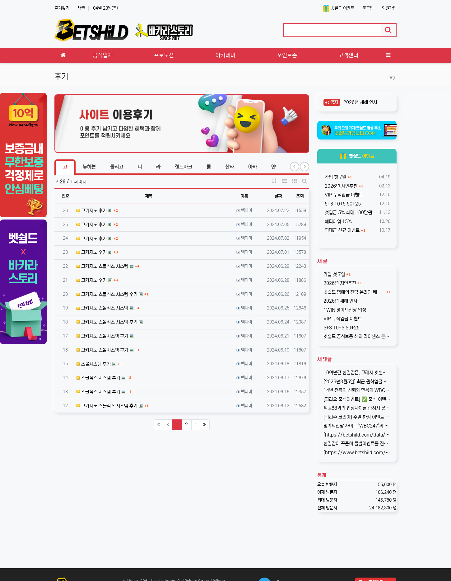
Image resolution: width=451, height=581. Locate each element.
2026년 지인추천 (340, 186)
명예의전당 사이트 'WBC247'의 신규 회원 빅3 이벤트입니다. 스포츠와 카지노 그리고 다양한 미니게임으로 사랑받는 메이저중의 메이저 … (357, 425)
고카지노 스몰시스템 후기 (102, 336)
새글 (81, 8)
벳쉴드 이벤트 (338, 8)
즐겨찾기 (61, 8)
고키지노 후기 (91, 210)
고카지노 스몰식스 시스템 (102, 266)
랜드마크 (183, 167)
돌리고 (116, 167)
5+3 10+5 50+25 (342, 203)
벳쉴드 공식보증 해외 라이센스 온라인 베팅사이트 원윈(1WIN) (357, 336)
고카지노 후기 (91, 224)
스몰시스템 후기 (93, 364)
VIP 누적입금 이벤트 (343, 194)
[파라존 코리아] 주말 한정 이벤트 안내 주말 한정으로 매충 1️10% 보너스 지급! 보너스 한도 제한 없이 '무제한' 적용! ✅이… (357, 417)
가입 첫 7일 (334, 177)
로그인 (368, 8)
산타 (229, 167)
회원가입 (389, 8)
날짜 (278, 196)
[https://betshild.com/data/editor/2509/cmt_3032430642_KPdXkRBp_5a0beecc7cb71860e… (357, 434)
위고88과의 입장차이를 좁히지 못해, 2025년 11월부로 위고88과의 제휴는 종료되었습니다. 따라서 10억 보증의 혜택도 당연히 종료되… (357, 408)
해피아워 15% (337, 221)
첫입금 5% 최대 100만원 (347, 212)
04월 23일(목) (105, 8)
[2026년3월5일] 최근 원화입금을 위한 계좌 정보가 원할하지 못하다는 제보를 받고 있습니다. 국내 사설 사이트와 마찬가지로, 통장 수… (357, 381)
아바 (252, 167)
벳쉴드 (357, 156)
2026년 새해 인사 (359, 102)
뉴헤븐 (89, 167)
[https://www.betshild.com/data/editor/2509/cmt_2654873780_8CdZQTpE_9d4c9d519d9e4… (357, 452)
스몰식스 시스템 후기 (98, 377)
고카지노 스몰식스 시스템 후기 (106, 294)
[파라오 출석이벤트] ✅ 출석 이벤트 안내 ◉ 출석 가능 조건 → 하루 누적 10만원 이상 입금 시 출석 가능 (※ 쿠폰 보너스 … (357, 399)
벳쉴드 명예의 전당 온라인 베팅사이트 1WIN (354, 292)
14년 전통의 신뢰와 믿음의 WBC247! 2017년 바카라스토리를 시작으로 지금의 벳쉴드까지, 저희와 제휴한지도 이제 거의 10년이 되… (357, 390)
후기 (393, 78)
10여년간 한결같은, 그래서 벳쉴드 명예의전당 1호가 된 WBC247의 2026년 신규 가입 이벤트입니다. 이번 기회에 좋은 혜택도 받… (357, 372)
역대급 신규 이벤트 (341, 230)
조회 (300, 196)
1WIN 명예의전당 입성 (344, 310)
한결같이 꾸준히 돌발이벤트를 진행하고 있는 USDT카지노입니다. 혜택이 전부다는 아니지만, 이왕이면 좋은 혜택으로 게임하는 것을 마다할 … (357, 443)
